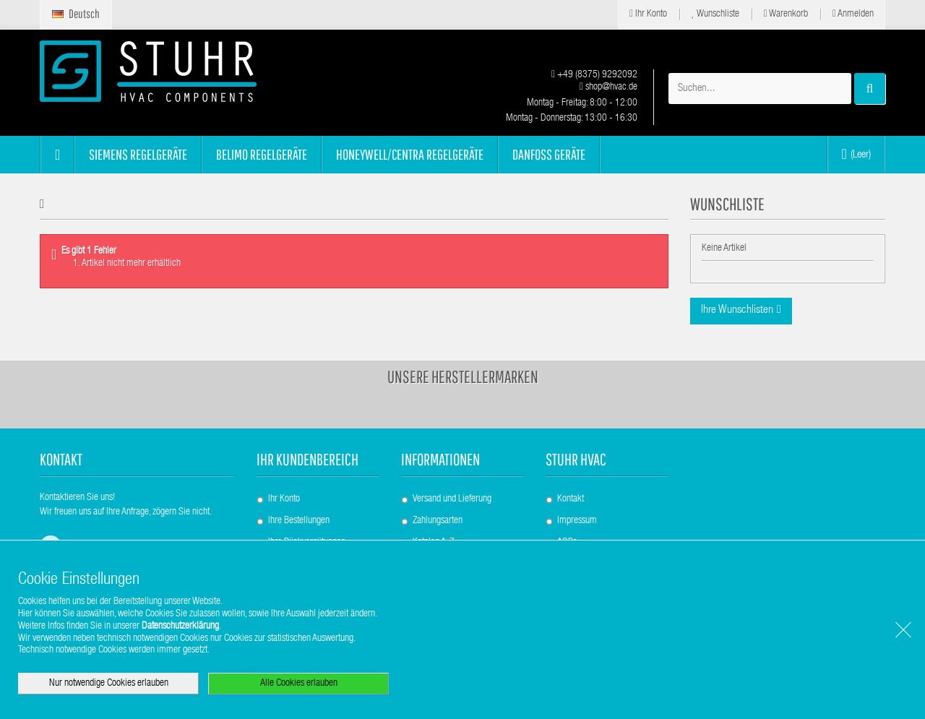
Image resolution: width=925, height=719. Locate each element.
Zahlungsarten (437, 521)
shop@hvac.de (608, 87)
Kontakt (570, 499)
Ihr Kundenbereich (307, 459)
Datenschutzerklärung (180, 626)
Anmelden (853, 14)
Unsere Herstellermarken (462, 376)
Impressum (577, 521)
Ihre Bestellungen (299, 521)
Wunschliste (715, 14)
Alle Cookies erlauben (298, 684)
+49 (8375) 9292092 (594, 75)
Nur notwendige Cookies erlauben (108, 684)
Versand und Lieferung (452, 499)
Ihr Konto (648, 14)
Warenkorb (786, 14)
